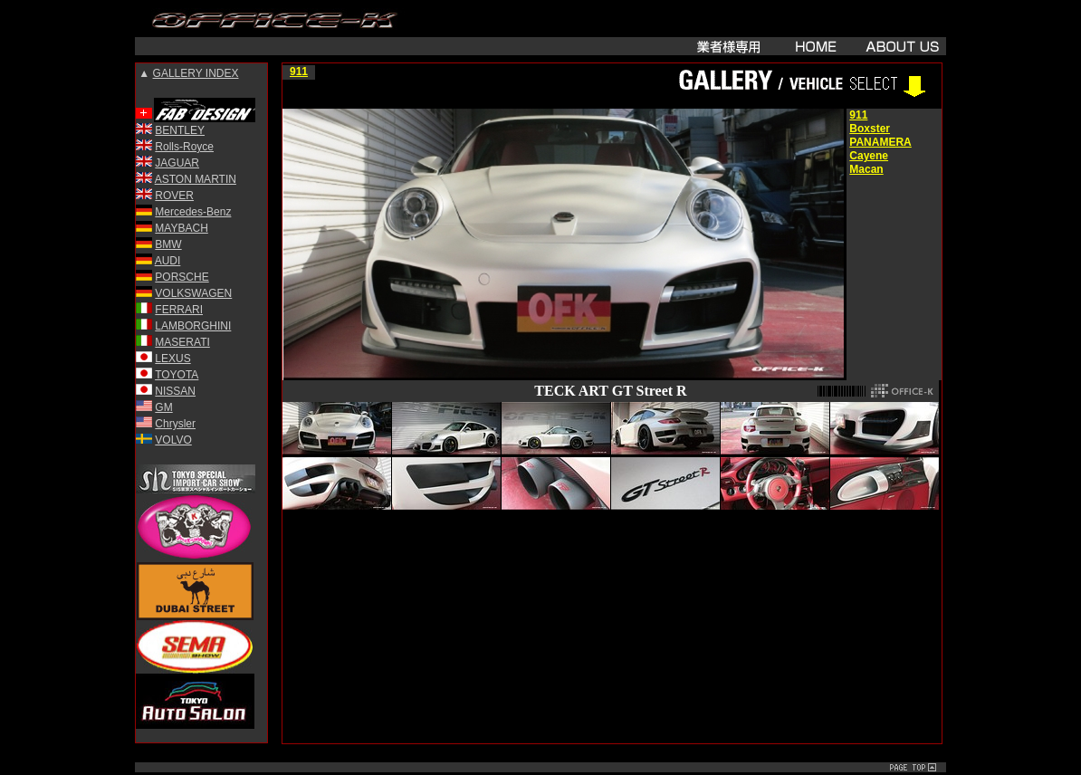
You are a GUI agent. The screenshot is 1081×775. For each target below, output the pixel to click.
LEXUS (172, 358)
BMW (168, 244)
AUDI (168, 260)
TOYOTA (176, 374)
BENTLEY (180, 130)
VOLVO (173, 440)
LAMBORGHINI (193, 326)
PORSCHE (181, 277)
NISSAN (175, 391)
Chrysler (175, 423)
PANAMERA (880, 142)
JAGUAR (177, 163)
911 (299, 71)
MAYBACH (181, 228)
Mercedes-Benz (193, 212)
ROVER (174, 195)
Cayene (868, 155)
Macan (866, 169)
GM (163, 407)
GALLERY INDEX (196, 73)
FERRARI (179, 309)
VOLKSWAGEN (193, 293)
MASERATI (182, 342)
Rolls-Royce (184, 146)
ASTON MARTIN (195, 179)
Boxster (869, 128)
